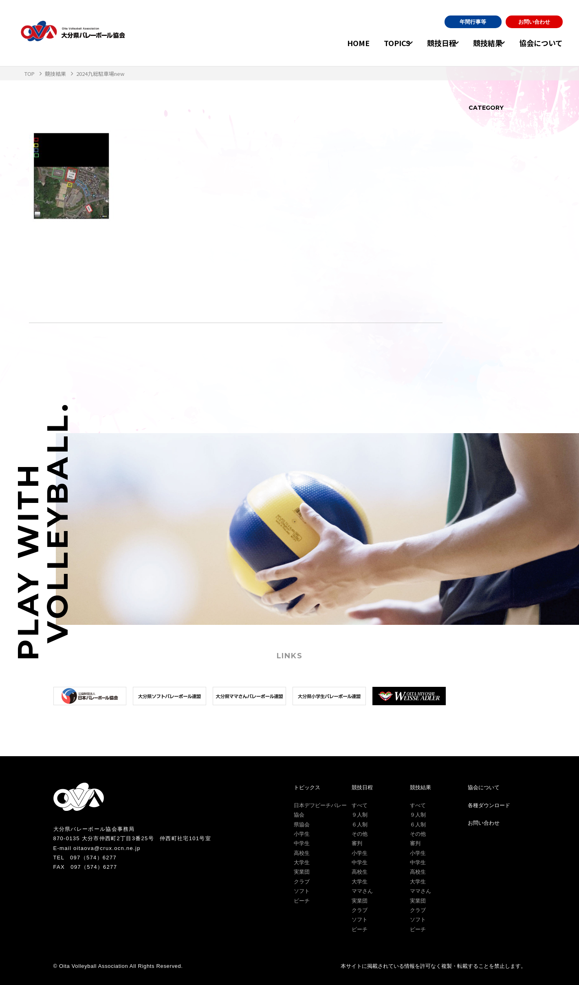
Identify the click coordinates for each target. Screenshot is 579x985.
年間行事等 (473, 22)
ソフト (302, 891)
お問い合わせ (534, 22)
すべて (360, 805)
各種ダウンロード (489, 805)
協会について (541, 43)
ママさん (362, 891)
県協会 (302, 824)
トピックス (307, 787)
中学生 (302, 843)
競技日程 (428, 43)
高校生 (302, 853)
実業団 (302, 872)
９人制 (360, 815)
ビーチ (302, 901)
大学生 (302, 862)
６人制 (360, 824)
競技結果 (480, 43)
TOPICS (376, 43)
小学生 (302, 834)
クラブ (302, 882)
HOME (337, 43)
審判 (357, 843)
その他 (360, 834)
